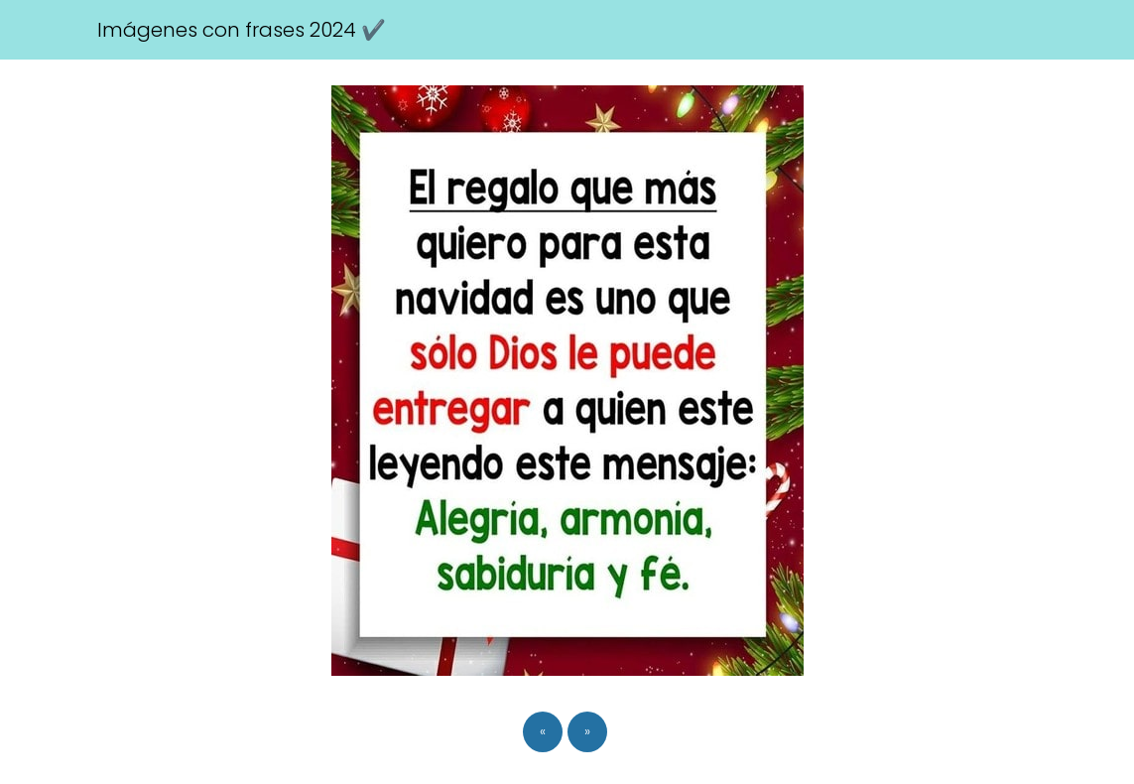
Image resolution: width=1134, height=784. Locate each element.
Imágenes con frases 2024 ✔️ (241, 30)
